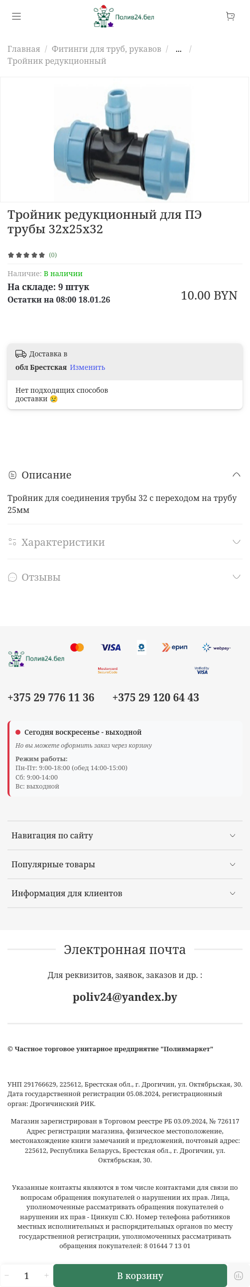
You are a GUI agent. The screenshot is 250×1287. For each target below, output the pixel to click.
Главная (23, 48)
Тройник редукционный (57, 60)
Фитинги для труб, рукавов (106, 48)
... (179, 48)
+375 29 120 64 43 (156, 697)
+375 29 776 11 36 (50, 697)
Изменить (87, 367)
